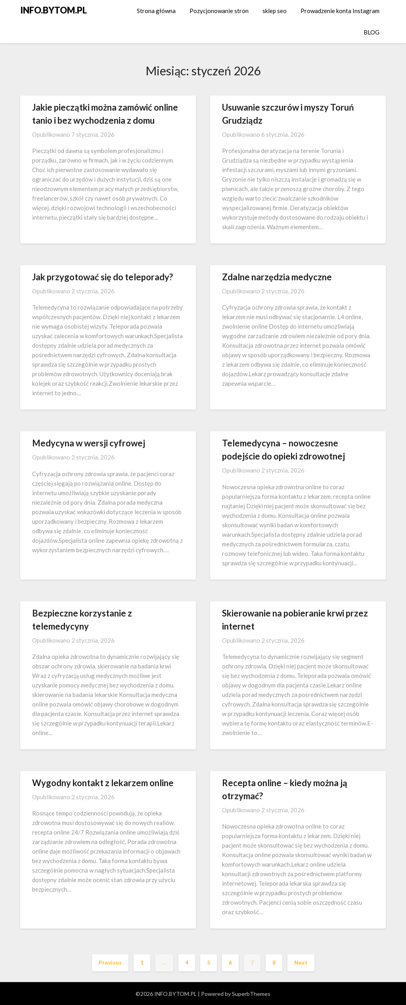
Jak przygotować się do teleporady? (102, 277)
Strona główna (156, 10)
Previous (110, 962)
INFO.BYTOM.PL (53, 10)
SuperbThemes (251, 993)
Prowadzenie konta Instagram (340, 10)
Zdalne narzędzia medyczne (277, 277)
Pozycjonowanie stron (219, 10)
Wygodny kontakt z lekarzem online (103, 782)
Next (301, 962)
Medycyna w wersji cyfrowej (88, 443)
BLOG (371, 32)
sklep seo (274, 10)
